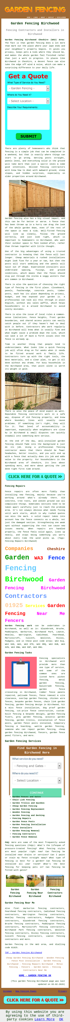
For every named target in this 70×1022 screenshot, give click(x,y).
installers (52, 267)
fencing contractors (52, 167)
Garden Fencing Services (23, 741)
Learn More (45, 1019)
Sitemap (7, 991)
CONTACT (51, 17)
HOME (28, 17)
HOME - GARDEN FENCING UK (35, 975)
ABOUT (43, 17)
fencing (60, 347)
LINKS (35, 17)
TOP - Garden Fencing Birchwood (23, 953)
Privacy (62, 991)
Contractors (33, 327)
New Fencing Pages (25, 991)
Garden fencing (13, 218)
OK (61, 1019)
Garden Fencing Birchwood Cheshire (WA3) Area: (35, 40)
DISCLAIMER (61, 17)
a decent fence (44, 61)
